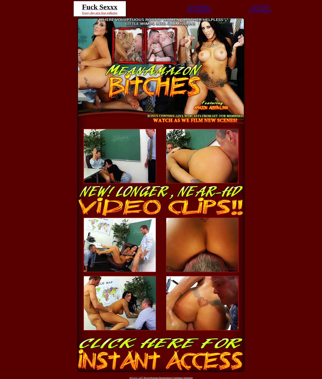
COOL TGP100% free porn (260, 9)
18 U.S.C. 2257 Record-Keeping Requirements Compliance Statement (161, 378)
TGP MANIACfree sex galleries (199, 9)
